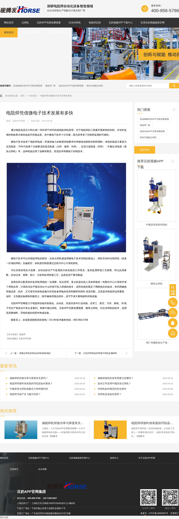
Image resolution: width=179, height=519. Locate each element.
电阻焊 (22, 334)
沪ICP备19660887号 (158, 513)
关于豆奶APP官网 (31, 32)
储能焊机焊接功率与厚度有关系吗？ (63, 423)
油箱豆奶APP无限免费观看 (71, 85)
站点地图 (42, 469)
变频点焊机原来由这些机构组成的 (35, 353)
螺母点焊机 (157, 283)
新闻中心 (114, 458)
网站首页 (9, 22)
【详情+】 (53, 436)
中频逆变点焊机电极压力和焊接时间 (29, 389)
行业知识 (32, 95)
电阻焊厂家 (50, 85)
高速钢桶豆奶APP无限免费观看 (27, 85)
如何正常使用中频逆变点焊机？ (114, 383)
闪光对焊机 (75, 22)
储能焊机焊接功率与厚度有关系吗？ (29, 378)
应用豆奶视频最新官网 (153, 22)
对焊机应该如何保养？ (110, 394)
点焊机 (25, 22)
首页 (22, 95)
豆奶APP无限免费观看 (49, 22)
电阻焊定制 (95, 22)
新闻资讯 (9, 32)
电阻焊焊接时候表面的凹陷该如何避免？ (31, 383)
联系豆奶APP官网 (58, 32)
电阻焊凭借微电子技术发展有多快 (56, 95)
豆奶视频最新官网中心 (79, 458)
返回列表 (144, 150)
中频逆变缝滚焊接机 (156, 224)
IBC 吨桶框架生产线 (156, 342)
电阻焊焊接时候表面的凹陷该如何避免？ (153, 423)
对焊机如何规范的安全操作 (112, 389)
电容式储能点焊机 (94, 85)
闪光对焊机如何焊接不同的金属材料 (100, 353)
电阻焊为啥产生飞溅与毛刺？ (25, 394)
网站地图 (4, 517)
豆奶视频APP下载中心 (121, 22)
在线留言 (14, 469)
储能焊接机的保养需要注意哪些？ (116, 378)
